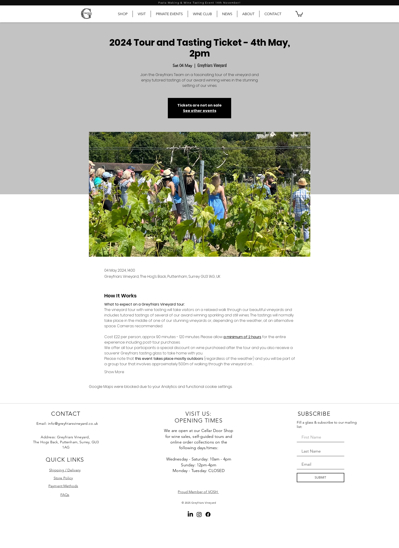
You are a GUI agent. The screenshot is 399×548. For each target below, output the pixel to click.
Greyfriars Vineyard (203, 502)
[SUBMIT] (320, 477)
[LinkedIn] (190, 514)
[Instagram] (199, 514)
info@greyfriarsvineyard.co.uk (73, 423)
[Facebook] (208, 514)
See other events (199, 110)
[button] (299, 13)
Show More (114, 372)
